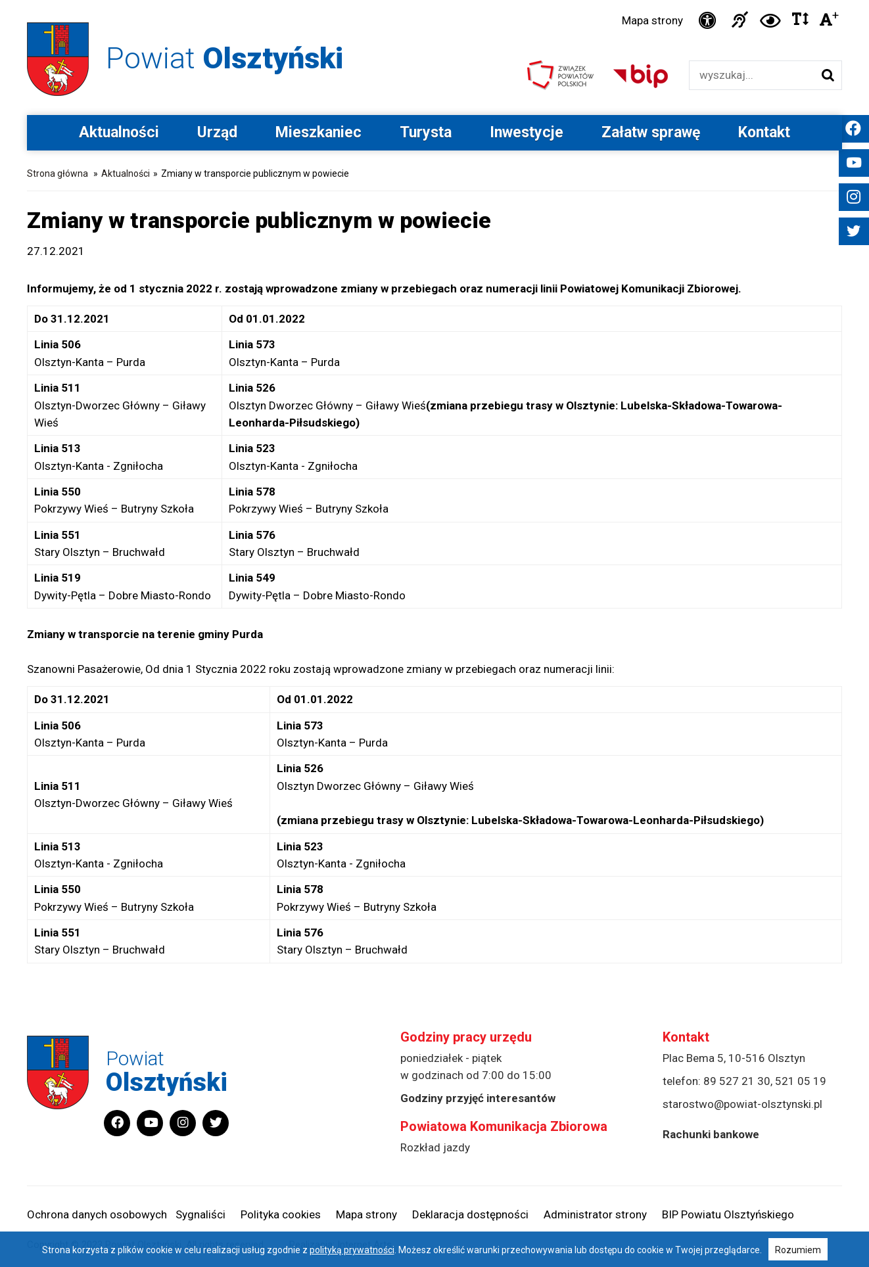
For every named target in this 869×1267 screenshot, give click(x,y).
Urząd (217, 132)
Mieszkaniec (318, 132)
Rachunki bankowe (711, 1134)
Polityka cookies (281, 1214)
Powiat (224, 58)
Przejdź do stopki (434, 0)
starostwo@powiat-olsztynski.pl (742, 1104)
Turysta (426, 132)
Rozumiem (798, 1250)
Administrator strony (595, 1214)
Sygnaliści (200, 1214)
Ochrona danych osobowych (97, 1214)
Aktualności (119, 132)
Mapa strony (652, 20)
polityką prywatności (352, 1250)
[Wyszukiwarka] (751, 75)
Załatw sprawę (650, 132)
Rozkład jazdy (435, 1147)
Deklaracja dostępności (470, 1214)
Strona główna (57, 173)
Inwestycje (526, 132)
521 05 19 (800, 1081)
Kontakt (764, 132)
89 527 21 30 (736, 1081)
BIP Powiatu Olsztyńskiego (728, 1214)
